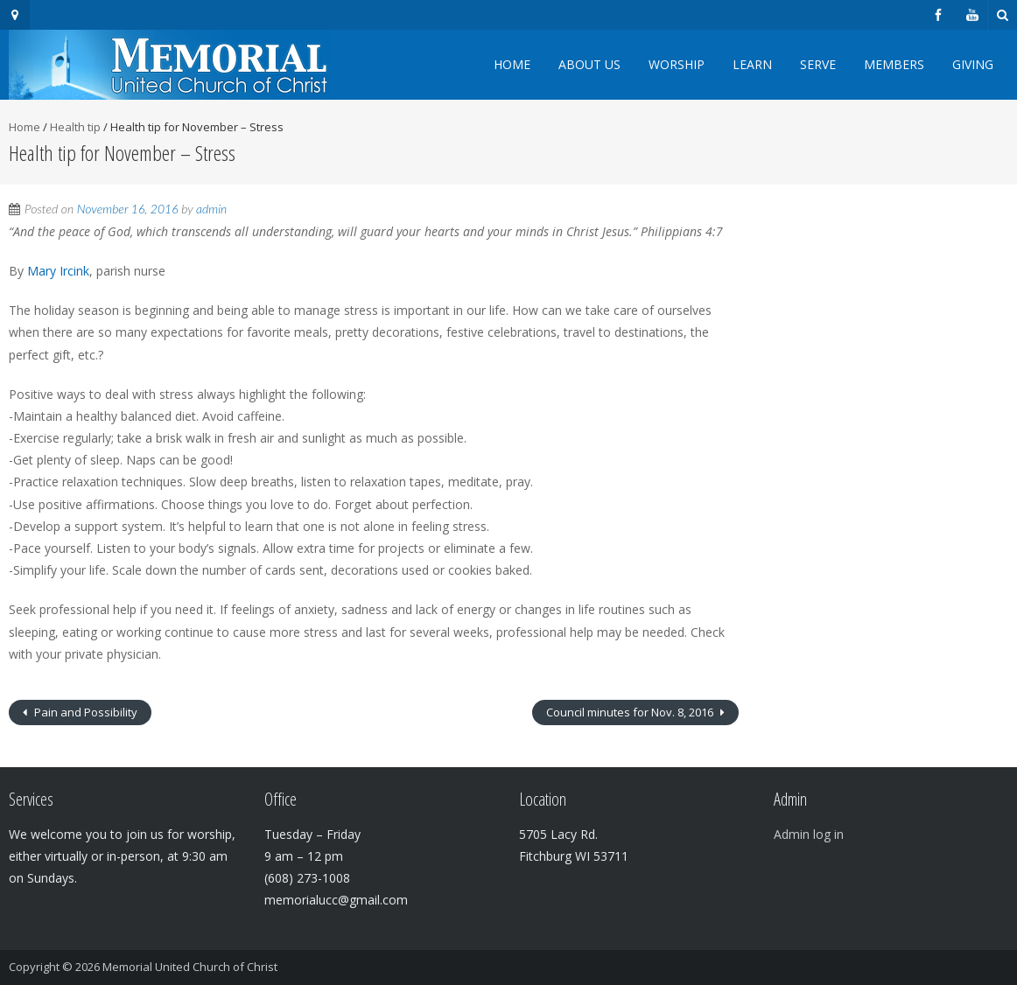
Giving (972, 64)
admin (211, 208)
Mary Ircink (56, 270)
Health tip (75, 127)
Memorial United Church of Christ (189, 967)
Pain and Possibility (84, 712)
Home (512, 64)
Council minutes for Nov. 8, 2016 (631, 712)
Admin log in (809, 834)
